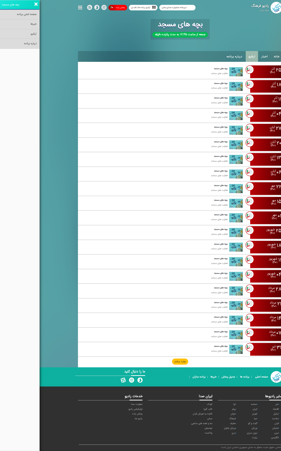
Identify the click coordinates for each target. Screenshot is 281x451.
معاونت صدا (97, 404)
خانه (237, 56)
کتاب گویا (168, 409)
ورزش (215, 428)
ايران (215, 409)
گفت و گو (213, 424)
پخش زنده (78, 8)
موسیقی (169, 428)
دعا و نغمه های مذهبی (162, 424)
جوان (193, 414)
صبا (216, 419)
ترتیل (236, 414)
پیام (194, 409)
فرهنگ (192, 419)
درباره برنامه (195, 56)
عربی (237, 433)
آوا (195, 404)
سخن (170, 419)
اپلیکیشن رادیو (96, 409)
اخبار (225, 56)
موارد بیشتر (140, 361)
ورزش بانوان (190, 428)
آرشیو (212, 56)
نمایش (236, 428)
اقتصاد (236, 409)
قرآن (237, 424)
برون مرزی (212, 433)
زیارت (215, 438)
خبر (237, 404)
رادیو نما (99, 419)
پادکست (169, 433)
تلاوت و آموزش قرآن (163, 414)
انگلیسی (235, 438)
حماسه (214, 404)
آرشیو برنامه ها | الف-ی (104, 7)
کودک (170, 404)
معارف (193, 424)
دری (194, 433)
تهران (215, 414)
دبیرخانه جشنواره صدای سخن (135, 7)
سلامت (235, 419)
